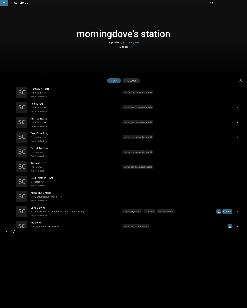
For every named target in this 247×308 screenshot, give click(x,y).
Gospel (38, 226)
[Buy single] (229, 237)
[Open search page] (244, 3)
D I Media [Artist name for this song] (35, 179)
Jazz (32, 240)
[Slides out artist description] (44, 92)
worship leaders (165, 207)
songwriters (156, 265)
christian (138, 236)
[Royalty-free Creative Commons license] (228, 208)
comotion (149, 207)
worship (169, 265)
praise (180, 265)
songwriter (129, 265)
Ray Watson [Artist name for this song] (36, 236)
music (127, 236)
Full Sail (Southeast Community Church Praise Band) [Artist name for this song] (56, 208)
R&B (32, 226)
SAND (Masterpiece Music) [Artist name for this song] (44, 193)
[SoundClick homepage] (20, 3)
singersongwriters (132, 207)
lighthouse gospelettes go (136, 222)
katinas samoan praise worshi (138, 92)
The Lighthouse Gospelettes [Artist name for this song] (44, 222)
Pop (31, 96)
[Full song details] (238, 93)
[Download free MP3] (219, 208)
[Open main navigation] (4, 3)
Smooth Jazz (41, 240)
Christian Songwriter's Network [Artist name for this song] (45, 265)
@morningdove (131, 42)
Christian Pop (40, 96)
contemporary (152, 236)
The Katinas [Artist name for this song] (36, 92)
